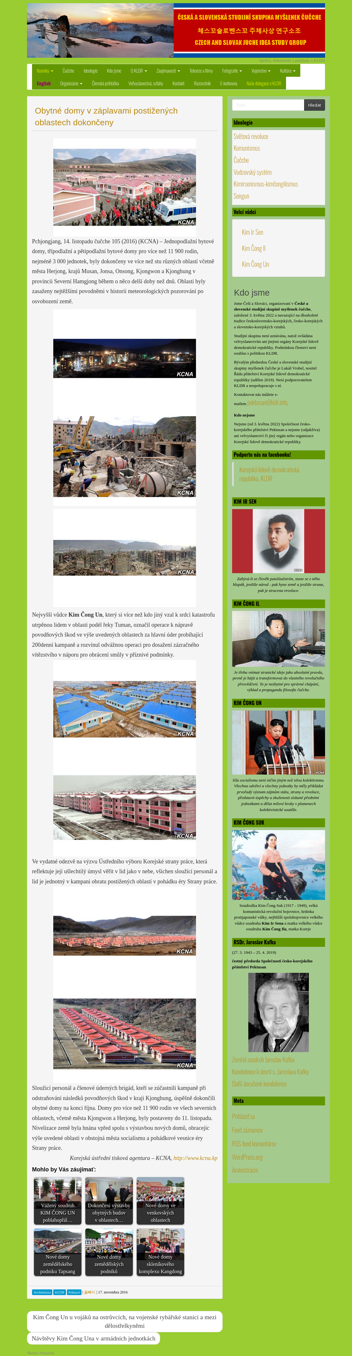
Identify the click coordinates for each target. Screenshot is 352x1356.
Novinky (45, 70)
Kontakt (179, 83)
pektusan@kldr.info (267, 402)
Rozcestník (202, 83)
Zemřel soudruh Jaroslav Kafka (263, 1059)
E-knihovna (228, 83)
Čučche (68, 70)
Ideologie (91, 70)
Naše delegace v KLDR (264, 83)
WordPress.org (247, 1157)
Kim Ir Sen (252, 232)
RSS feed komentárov (254, 1143)
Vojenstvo (261, 70)
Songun (241, 195)
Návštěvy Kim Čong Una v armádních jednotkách (93, 1338)
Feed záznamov (247, 1130)
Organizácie (71, 83)
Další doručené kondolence (259, 1083)
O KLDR (139, 70)
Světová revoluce (251, 136)
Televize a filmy (201, 70)
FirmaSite (47, 1353)
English (44, 83)
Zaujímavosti (168, 70)
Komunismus (247, 148)
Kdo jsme (114, 70)
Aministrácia (245, 1170)
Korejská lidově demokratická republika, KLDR (269, 474)
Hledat (314, 105)
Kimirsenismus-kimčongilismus (266, 183)
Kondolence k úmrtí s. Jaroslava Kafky (270, 1071)
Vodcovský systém (253, 172)
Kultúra (287, 70)
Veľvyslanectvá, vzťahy (145, 83)
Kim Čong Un (255, 264)
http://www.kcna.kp (195, 1158)
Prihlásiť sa (243, 1116)
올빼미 (89, 1292)
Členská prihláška (105, 83)
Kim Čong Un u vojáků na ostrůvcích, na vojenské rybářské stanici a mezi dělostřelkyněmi (125, 1321)
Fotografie (232, 70)
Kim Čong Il (254, 248)
